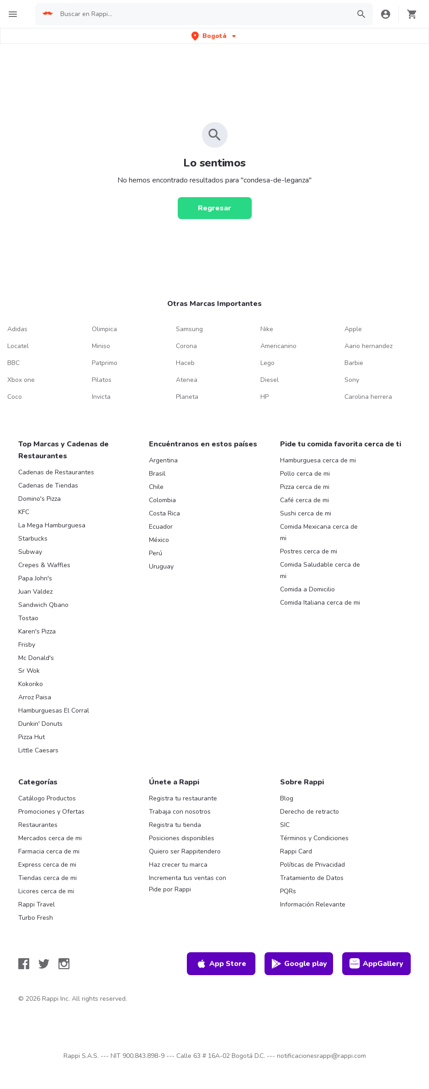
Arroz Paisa (34, 697)
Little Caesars (38, 750)
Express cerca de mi (47, 864)
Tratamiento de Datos (312, 878)
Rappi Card (296, 851)
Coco (14, 396)
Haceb (185, 363)
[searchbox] (202, 14)
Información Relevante (312, 904)
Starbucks (33, 538)
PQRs (288, 891)
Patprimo (104, 363)
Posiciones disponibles (181, 838)
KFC (23, 512)
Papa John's (35, 578)
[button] (214, 35)
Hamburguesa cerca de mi (318, 460)
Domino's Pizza (39, 498)
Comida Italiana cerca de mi (320, 602)
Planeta (187, 396)
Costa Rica (164, 513)
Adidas (17, 329)
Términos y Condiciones (314, 838)
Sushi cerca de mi (305, 513)
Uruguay (161, 566)
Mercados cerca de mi (50, 838)
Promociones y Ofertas (51, 811)
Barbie (353, 363)
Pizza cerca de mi (304, 487)
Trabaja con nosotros (180, 811)
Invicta (101, 396)
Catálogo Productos (47, 798)
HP (264, 396)
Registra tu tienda (175, 825)
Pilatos (101, 380)
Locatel (18, 346)
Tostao (28, 618)
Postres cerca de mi (308, 551)
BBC (13, 363)
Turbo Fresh (35, 917)
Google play (299, 963)
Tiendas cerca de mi (47, 878)
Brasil (157, 473)
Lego (267, 363)
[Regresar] (215, 208)
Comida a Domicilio (307, 589)
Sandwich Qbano (43, 605)
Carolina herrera (368, 396)
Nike (266, 329)
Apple (353, 329)
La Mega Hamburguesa (51, 525)
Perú (155, 553)
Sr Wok (29, 670)
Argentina (163, 460)
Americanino (278, 346)
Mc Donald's (36, 658)
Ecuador (161, 526)
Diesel (269, 380)
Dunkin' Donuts (40, 723)
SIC (285, 825)
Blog (286, 798)
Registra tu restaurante (183, 798)
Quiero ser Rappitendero (185, 851)
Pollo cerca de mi (305, 473)
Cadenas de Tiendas (48, 485)
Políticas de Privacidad (312, 864)
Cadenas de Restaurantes (56, 472)
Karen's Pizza (37, 631)
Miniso (101, 346)
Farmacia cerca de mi (48, 851)
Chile (156, 487)
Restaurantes (38, 825)
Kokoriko (30, 684)
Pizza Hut (31, 737)
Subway (30, 551)
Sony (351, 380)
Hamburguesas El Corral (53, 710)
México (159, 540)
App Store (221, 963)
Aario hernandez (368, 346)
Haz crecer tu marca (178, 864)
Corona (186, 346)
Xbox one (21, 380)
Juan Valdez (35, 591)
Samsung (189, 329)
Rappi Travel (36, 904)
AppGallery (376, 963)
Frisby (26, 644)
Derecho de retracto (309, 811)
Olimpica (104, 329)
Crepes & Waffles (44, 565)
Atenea (186, 380)
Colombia (162, 500)
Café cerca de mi (304, 500)
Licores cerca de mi (46, 891)
